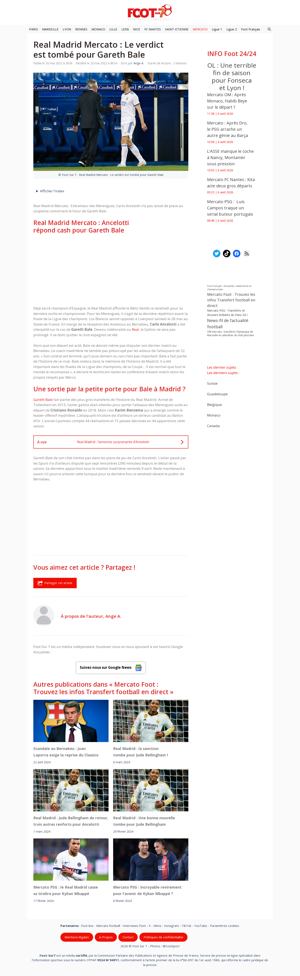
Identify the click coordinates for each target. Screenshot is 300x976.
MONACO (98, 29)
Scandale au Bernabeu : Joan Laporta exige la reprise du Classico (66, 751)
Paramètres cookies (224, 926)
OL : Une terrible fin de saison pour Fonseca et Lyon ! (231, 76)
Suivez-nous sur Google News (111, 667)
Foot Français (250, 29)
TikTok (186, 926)
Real (135, 329)
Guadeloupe (217, 393)
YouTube (200, 926)
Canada (213, 425)
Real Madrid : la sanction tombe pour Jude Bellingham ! (140, 751)
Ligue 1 (217, 29)
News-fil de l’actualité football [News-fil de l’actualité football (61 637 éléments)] (227, 323)
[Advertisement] (110, 270)
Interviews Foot (134, 926)
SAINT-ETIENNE (177, 29)
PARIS (33, 29)
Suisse (212, 383)
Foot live (87, 926)
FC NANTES (152, 29)
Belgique (214, 404)
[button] (269, 29)
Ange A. (113, 616)
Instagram (171, 926)
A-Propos (106, 937)
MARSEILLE (50, 29)
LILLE (113, 29)
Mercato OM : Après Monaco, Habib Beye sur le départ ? (227, 101)
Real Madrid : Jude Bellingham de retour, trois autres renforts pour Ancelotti (70, 821)
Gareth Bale (43, 399)
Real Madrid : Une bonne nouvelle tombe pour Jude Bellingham (144, 821)
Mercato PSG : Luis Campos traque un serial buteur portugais (230, 208)
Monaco (213, 415)
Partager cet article (55, 583)
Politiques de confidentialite (163, 937)
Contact (128, 937)
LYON (67, 29)
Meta (157, 926)
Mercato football (108, 926)
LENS (125, 29)
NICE (136, 29)
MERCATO (200, 29)
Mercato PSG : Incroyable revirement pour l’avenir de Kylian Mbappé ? (147, 890)
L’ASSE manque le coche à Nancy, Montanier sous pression (230, 157)
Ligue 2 (231, 29)
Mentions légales (77, 937)
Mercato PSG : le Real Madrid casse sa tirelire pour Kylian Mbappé (65, 890)
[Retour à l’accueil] (150, 12)
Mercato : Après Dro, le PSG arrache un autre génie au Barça (227, 129)
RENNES (81, 29)
